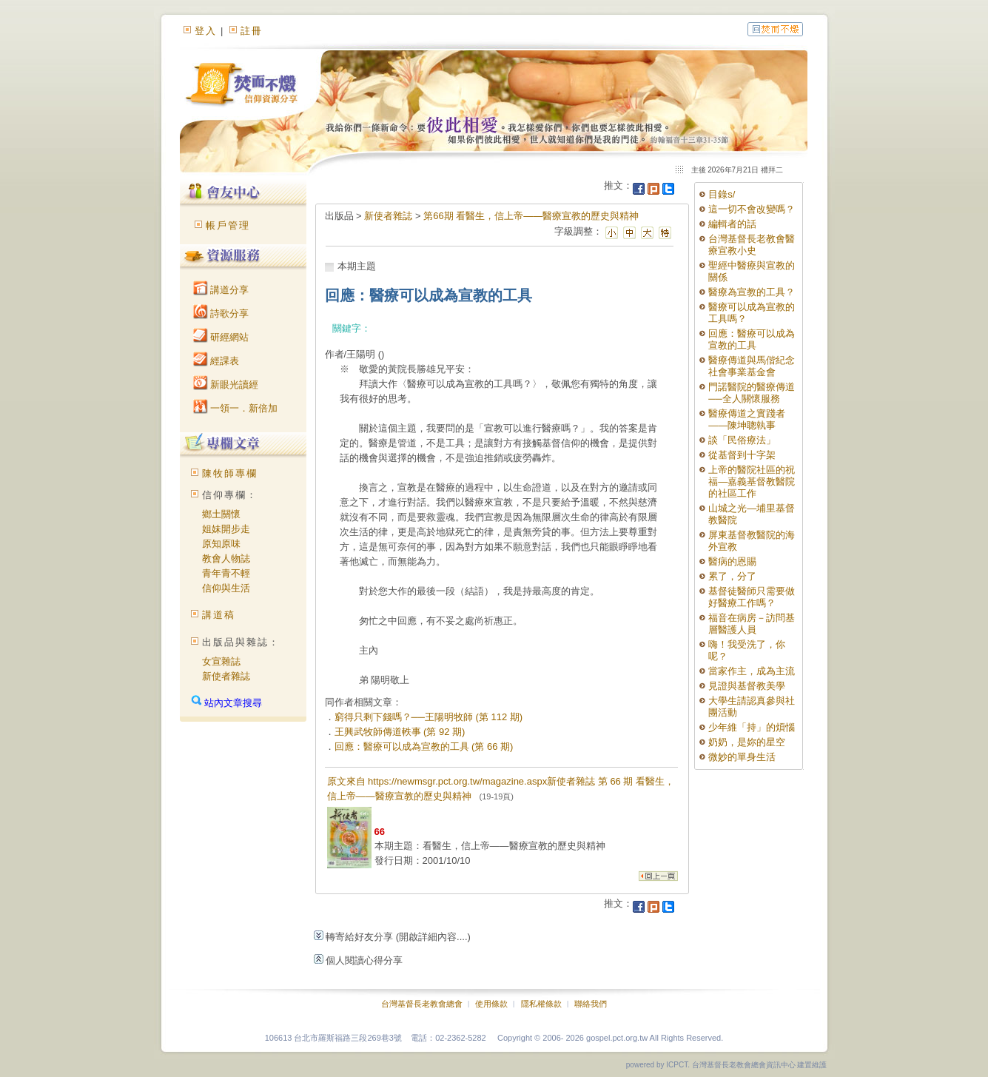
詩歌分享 (221, 313)
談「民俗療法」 (742, 440)
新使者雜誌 (226, 676)
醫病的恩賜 (732, 561)
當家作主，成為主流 (751, 671)
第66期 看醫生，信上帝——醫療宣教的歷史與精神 (531, 215)
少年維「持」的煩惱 (751, 727)
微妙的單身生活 (742, 756)
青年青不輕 (226, 573)
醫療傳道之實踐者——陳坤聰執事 (746, 419)
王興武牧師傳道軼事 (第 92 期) (400, 731)
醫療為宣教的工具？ (751, 292)
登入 (206, 30)
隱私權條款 (541, 1003)
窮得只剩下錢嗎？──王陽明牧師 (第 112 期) (429, 716)
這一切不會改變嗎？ (751, 209)
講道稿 (218, 614)
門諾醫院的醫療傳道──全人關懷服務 (751, 392)
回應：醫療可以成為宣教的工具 (751, 339)
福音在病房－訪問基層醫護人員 (751, 623)
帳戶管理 (228, 225)
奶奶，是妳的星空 (746, 742)
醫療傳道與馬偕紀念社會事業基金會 (751, 366)
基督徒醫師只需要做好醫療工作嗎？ (751, 597)
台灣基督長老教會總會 (422, 1003)
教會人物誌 (226, 558)
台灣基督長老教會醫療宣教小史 (751, 244)
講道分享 (221, 289)
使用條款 (491, 1003)
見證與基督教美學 (746, 685)
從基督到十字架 (742, 454)
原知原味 (221, 543)
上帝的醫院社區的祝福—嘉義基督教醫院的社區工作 (751, 481)
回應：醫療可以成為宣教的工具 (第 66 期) (424, 746)
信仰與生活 (226, 588)
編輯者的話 (732, 223)
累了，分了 (732, 576)
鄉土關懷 (221, 514)
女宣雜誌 (221, 661)
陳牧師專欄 (230, 473)
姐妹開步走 (226, 528)
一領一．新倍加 (235, 408)
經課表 (216, 360)
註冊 (252, 30)
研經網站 (221, 337)
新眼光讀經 (226, 384)
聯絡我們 (590, 1003)
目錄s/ (721, 194)
